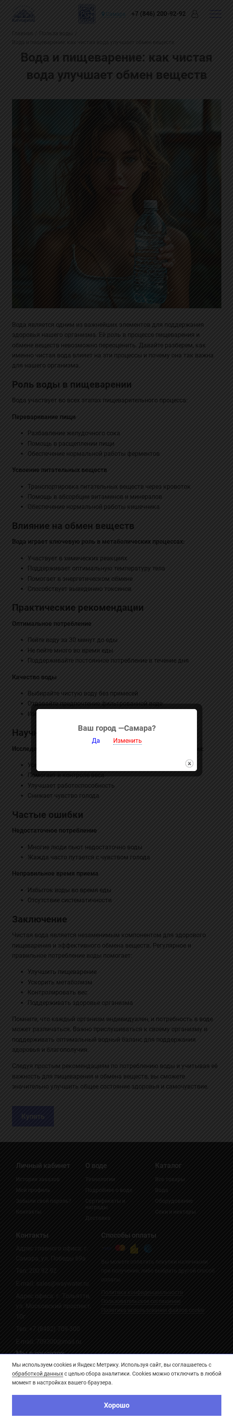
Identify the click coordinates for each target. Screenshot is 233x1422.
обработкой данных (37, 1373)
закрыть (189, 721)
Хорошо (116, 1405)
